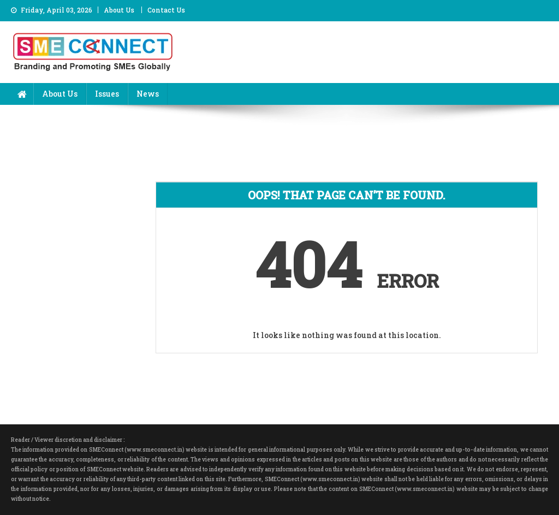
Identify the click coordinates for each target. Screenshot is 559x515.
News (147, 93)
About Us (119, 9)
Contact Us (166, 9)
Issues (107, 93)
